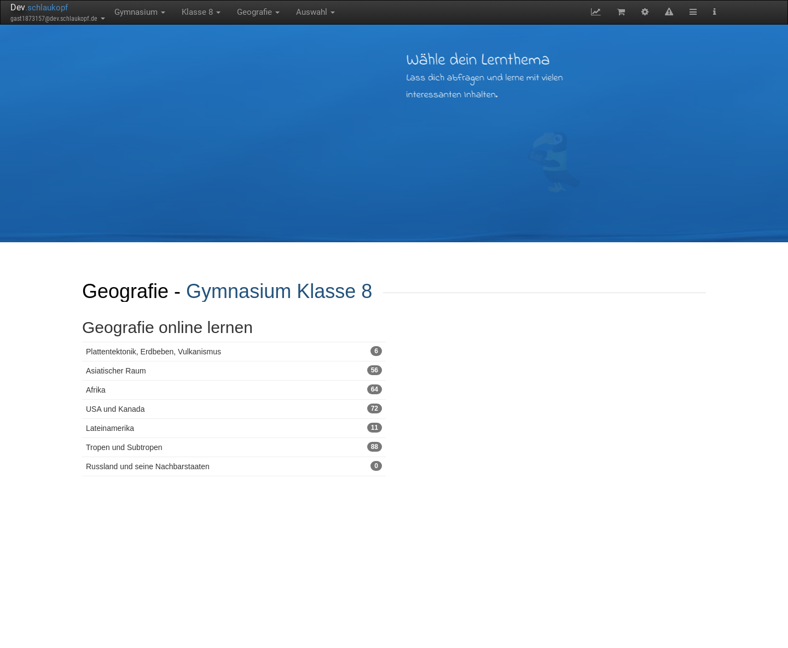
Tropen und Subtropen (234, 447)
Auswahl (315, 12)
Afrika (234, 389)
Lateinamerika (234, 428)
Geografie (258, 12)
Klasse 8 (201, 12)
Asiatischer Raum (234, 370)
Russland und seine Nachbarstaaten (234, 466)
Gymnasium (139, 12)
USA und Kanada (234, 408)
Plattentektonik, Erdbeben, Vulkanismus (234, 351)
